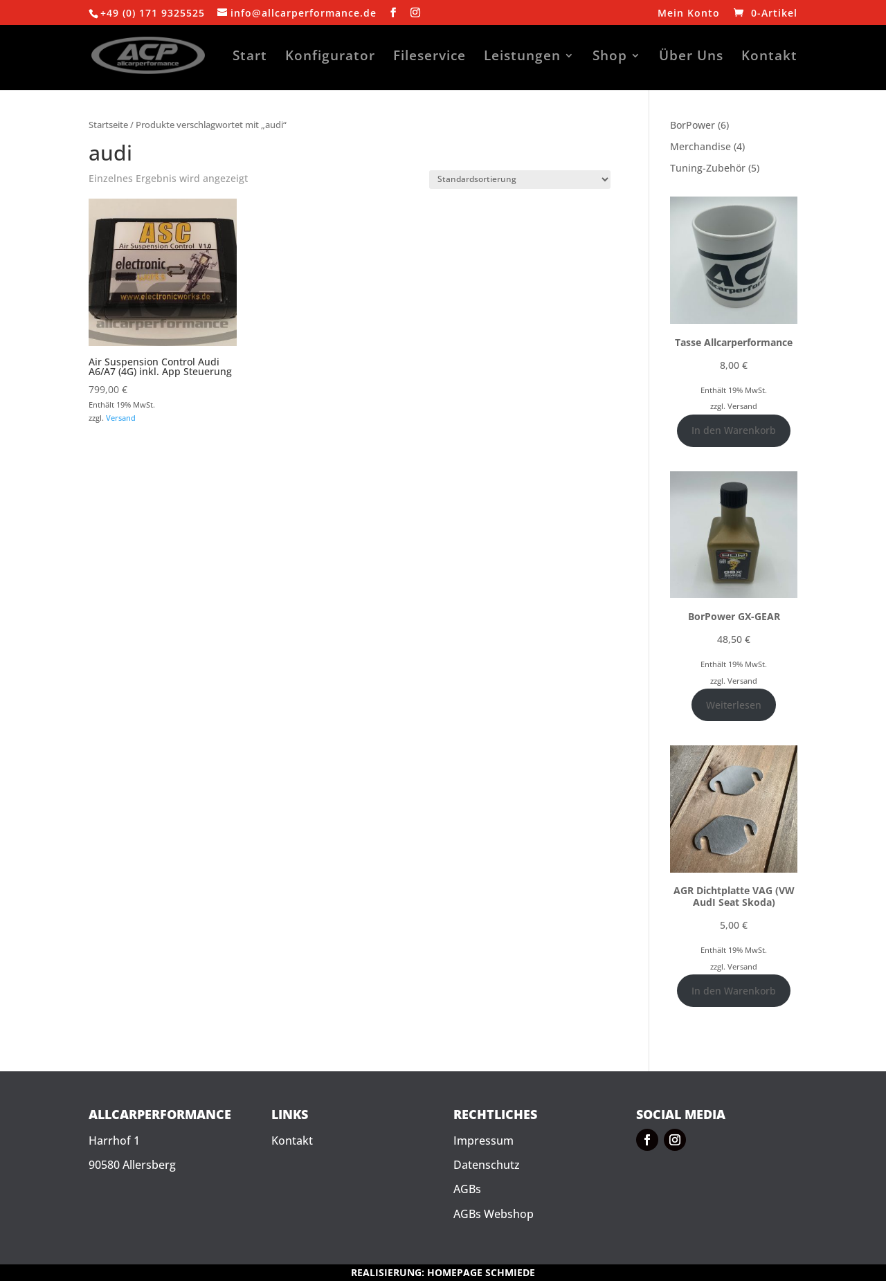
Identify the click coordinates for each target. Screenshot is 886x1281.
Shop (610, 57)
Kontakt (769, 57)
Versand (121, 417)
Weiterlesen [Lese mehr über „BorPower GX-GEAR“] (733, 704)
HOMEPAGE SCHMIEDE (481, 1272)
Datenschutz (486, 1164)
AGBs (467, 1189)
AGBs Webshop (493, 1213)
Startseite (108, 124)
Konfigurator (330, 57)
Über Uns (691, 57)
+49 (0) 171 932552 (149, 12)
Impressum (483, 1140)
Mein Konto (689, 13)
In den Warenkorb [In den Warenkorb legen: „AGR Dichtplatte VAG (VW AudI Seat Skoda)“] (733, 990)
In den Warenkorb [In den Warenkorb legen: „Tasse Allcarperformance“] (733, 430)
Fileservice (429, 57)
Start (250, 57)
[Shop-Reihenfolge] (520, 179)
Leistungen (522, 57)
